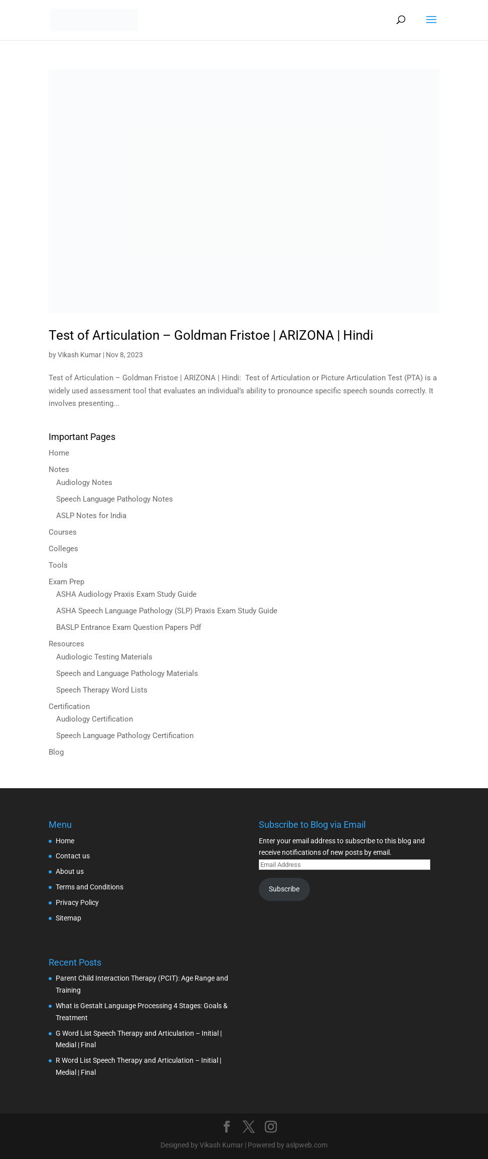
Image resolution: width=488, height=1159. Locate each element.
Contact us (73, 856)
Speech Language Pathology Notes (114, 499)
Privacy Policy (77, 902)
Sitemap (68, 918)
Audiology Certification (94, 719)
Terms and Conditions (89, 887)
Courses (63, 532)
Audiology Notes (84, 482)
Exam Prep (66, 581)
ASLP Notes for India (91, 515)
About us (70, 871)
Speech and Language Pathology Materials (127, 673)
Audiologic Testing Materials (104, 656)
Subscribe (284, 889)
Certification (69, 706)
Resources (66, 643)
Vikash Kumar (79, 355)
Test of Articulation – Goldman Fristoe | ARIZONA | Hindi (211, 335)
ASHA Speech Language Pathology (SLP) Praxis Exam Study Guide (166, 610)
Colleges (63, 548)
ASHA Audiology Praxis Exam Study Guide (126, 594)
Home (59, 452)
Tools (58, 565)
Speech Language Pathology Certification (125, 735)
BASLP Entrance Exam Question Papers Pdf (128, 627)
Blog (56, 752)
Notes (59, 469)
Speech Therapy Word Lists (101, 689)
